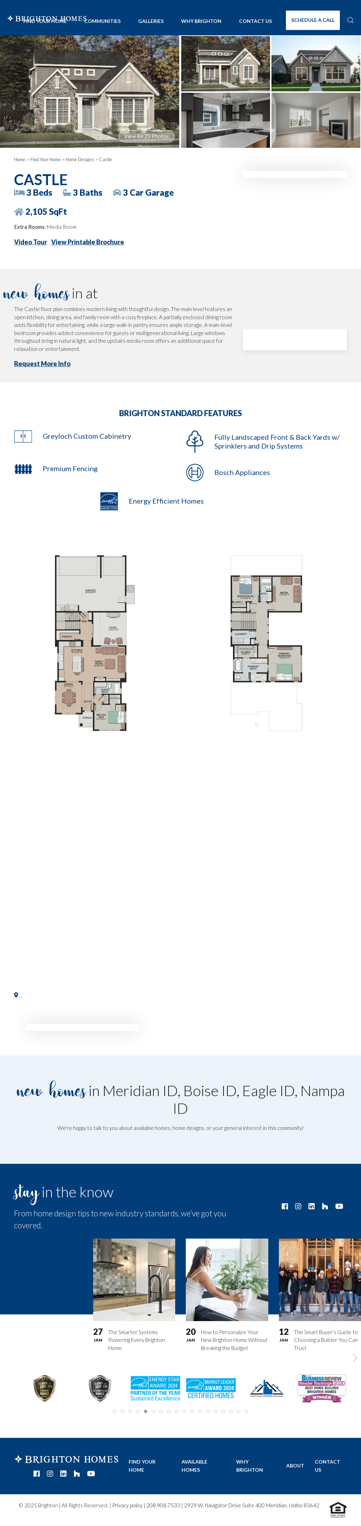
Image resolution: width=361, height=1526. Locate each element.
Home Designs (80, 159)
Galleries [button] (151, 21)
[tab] (114, 1411)
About (295, 1466)
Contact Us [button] (255, 21)
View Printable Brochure (87, 242)
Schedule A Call (313, 20)
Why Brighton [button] (201, 21)
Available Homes (194, 1466)
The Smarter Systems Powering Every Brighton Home (136, 1340)
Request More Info (42, 363)
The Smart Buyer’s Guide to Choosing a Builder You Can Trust (326, 1340)
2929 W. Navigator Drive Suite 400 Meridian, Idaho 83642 (251, 1505)
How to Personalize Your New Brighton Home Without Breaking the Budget (234, 1340)
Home (19, 159)
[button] (350, 20)
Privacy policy (127, 1505)
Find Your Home (45, 159)
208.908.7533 (163, 1505)
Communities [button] (102, 21)
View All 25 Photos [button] (146, 136)
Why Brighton (249, 1466)
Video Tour (30, 242)
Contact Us (327, 1466)
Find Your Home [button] (45, 21)
